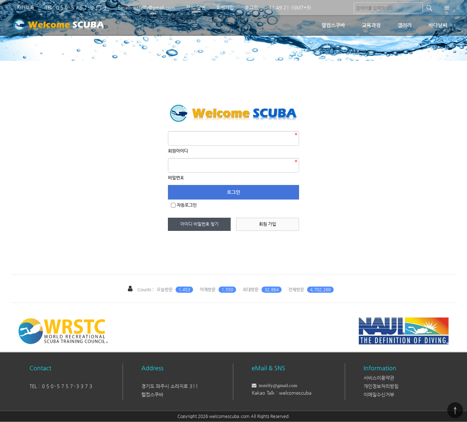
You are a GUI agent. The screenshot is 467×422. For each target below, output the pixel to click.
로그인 (251, 7)
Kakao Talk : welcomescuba (281, 392)
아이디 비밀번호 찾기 (199, 223)
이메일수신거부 (379, 394)
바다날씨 (437, 25)
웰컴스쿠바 (333, 25)
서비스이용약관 (379, 377)
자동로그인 (187, 205)
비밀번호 (176, 177)
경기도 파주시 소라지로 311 (169, 386)
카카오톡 (25, 7)
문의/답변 (195, 7)
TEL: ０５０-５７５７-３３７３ (76, 7)
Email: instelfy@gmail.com (146, 7)
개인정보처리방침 (381, 386)
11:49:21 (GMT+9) (290, 7)
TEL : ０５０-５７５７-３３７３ (61, 386)
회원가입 (225, 7)
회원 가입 (267, 223)
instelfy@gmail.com (276, 385)
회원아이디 (178, 150)
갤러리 (404, 25)
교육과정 (371, 25)
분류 (446, 7)
